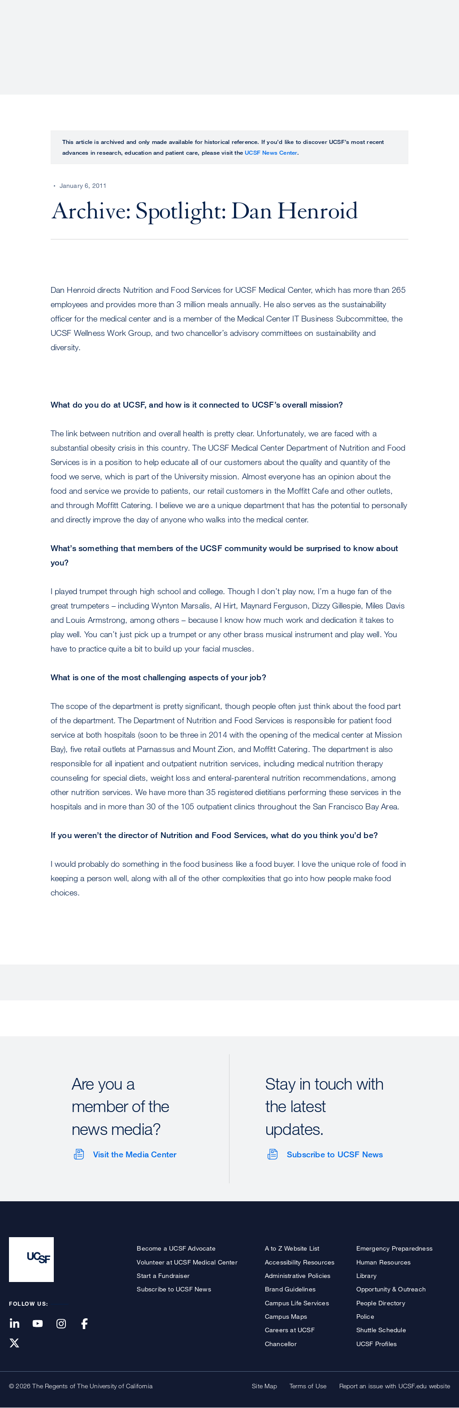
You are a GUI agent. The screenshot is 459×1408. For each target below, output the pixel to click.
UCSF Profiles (376, 1343)
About (166, 38)
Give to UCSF (416, 9)
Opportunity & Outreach (391, 1289)
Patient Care (216, 38)
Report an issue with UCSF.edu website (394, 1386)
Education (324, 38)
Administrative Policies (298, 1275)
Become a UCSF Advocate (176, 1248)
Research (271, 38)
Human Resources (383, 1262)
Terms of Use (308, 1386)
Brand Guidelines (290, 1289)
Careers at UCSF (290, 1330)
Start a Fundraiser (163, 1275)
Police (365, 1316)
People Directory (380, 1303)
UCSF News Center (271, 152)
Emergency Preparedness (394, 1248)
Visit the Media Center (134, 1154)
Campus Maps (286, 1316)
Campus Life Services (297, 1303)
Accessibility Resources (300, 1262)
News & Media (384, 38)
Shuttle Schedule (381, 1330)
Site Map (264, 1386)
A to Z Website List (292, 1248)
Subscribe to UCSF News (335, 1154)
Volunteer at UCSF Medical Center (187, 1262)
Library (366, 1275)
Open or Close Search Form (434, 38)
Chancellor (281, 1343)
